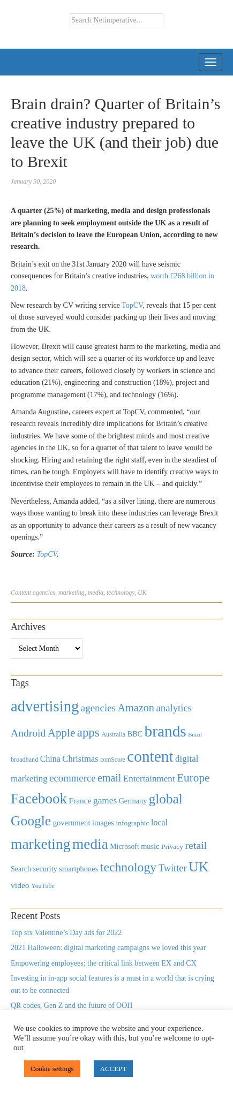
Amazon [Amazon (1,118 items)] (135, 708)
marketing (71, 592)
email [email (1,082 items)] (109, 778)
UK (142, 592)
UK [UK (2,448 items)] (198, 867)
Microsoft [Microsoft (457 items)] (124, 846)
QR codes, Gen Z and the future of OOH (71, 1005)
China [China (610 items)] (50, 758)
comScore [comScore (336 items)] (112, 759)
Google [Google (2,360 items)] (31, 821)
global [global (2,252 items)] (166, 799)
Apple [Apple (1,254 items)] (61, 732)
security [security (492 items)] (45, 868)
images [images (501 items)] (103, 822)
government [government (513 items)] (72, 822)
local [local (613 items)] (159, 822)
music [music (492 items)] (150, 846)
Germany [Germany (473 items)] (133, 800)
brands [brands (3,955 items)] (165, 731)
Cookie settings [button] (52, 1069)
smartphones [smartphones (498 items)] (78, 868)
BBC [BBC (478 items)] (134, 734)
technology (120, 592)
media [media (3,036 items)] (90, 844)
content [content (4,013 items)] (150, 756)
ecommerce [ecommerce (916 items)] (72, 778)
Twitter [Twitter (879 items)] (173, 868)
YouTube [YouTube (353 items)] (43, 886)
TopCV (132, 305)
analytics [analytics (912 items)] (174, 708)
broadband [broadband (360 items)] (24, 759)
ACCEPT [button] (113, 1069)
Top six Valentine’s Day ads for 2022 (66, 933)
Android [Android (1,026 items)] (28, 733)
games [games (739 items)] (105, 800)
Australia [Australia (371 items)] (113, 734)
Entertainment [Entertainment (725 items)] (149, 778)
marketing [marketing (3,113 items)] (41, 844)
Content (21, 592)
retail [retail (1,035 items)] (196, 845)
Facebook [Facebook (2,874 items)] (39, 799)
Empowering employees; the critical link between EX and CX (104, 963)
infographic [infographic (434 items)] (132, 823)
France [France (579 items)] (80, 800)
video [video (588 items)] (20, 885)
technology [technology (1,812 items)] (128, 867)
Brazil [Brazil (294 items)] (195, 735)
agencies (44, 592)
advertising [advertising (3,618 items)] (45, 706)
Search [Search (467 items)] (21, 869)
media (95, 592)
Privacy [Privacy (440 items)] (172, 846)
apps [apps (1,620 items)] (88, 732)
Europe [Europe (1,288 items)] (193, 777)
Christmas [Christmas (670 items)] (80, 759)
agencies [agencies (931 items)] (98, 708)
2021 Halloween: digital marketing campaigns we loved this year (108, 948)
